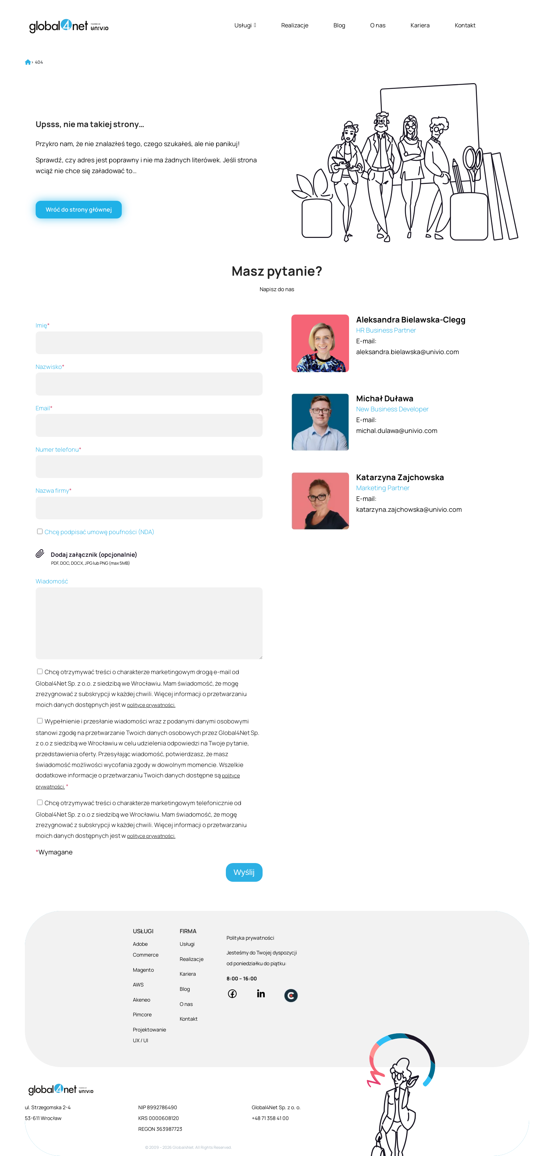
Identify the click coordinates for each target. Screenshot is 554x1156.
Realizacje (294, 25)
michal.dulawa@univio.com (396, 430)
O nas (377, 25)
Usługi (245, 25)
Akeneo (141, 999)
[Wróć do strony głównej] (79, 209)
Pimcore (142, 1014)
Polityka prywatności (250, 937)
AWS (138, 984)
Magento (143, 969)
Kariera (420, 25)
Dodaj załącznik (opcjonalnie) (94, 554)
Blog (339, 25)
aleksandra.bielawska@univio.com (407, 351)
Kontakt (465, 25)
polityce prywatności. (151, 704)
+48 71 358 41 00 (270, 1118)
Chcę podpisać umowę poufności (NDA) (95, 532)
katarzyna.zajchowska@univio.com (409, 509)
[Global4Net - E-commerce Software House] (69, 26)
